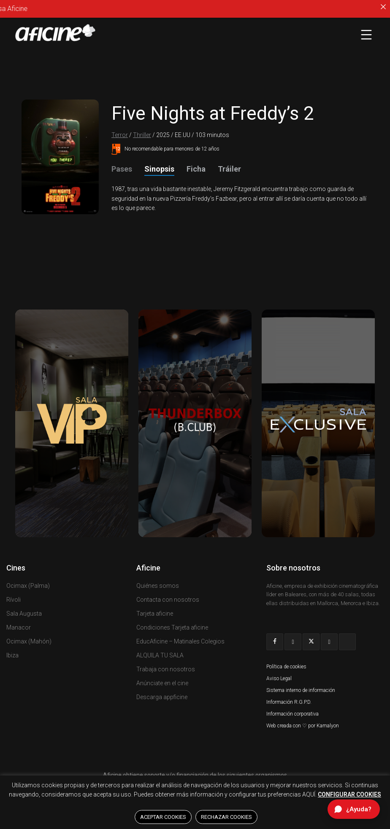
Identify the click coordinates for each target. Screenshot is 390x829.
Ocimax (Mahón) (28, 641)
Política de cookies (286, 667)
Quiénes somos (157, 585)
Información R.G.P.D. (288, 702)
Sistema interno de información (300, 690)
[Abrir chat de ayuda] (354, 809)
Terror (119, 135)
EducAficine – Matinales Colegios (180, 641)
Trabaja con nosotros (165, 669)
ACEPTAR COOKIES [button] (163, 817)
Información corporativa (292, 714)
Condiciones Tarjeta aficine (172, 627)
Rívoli (13, 599)
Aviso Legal (279, 678)
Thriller (142, 135)
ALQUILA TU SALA (160, 655)
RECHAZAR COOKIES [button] (226, 817)
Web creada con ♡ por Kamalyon (302, 726)
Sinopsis (159, 168)
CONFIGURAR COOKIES (349, 794)
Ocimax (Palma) (28, 585)
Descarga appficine (161, 697)
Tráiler (229, 168)
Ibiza (12, 655)
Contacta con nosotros (167, 599)
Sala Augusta (24, 613)
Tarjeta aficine (154, 613)
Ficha (196, 168)
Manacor (18, 627)
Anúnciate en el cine (162, 683)
